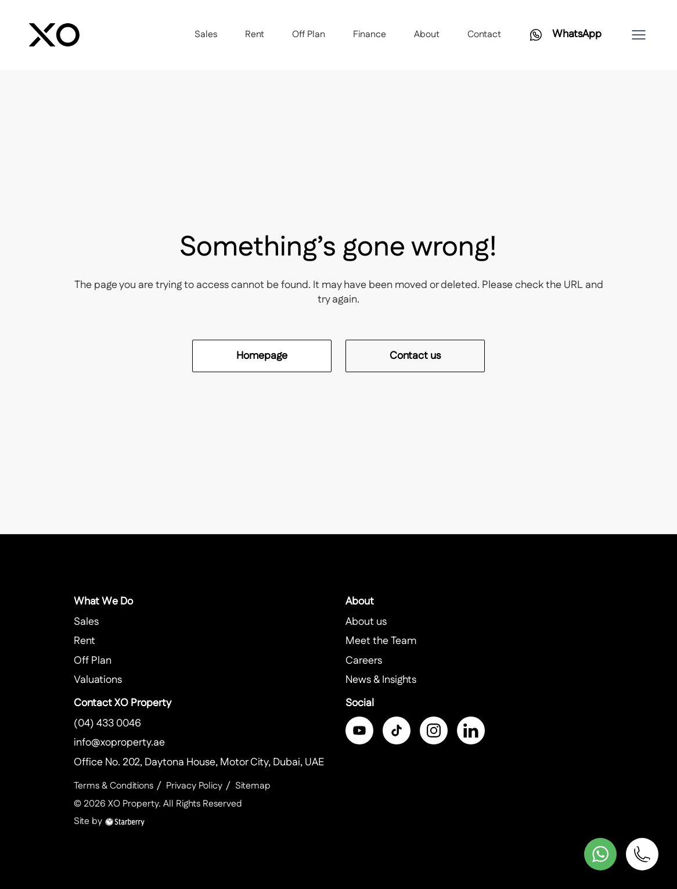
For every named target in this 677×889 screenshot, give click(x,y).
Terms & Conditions (113, 786)
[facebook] (359, 730)
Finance (369, 34)
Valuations (98, 680)
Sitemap (253, 786)
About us (366, 621)
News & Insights (380, 680)
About (427, 34)
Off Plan (308, 34)
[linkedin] (471, 730)
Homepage (261, 355)
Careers (363, 660)
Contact (484, 34)
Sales (206, 34)
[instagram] (434, 730)
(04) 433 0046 (107, 723)
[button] (638, 35)
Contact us (415, 355)
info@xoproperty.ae (119, 742)
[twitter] (396, 730)
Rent (254, 34)
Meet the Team (380, 641)
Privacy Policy (194, 786)
